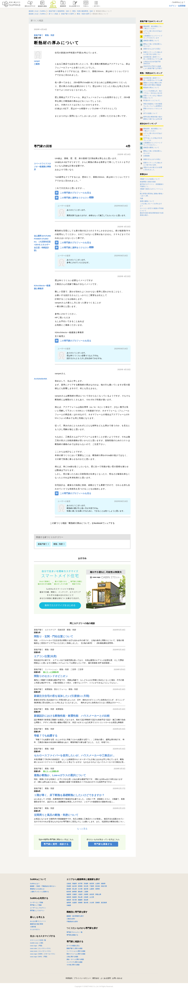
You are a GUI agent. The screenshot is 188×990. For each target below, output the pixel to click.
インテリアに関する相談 (74, 962)
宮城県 (86, 883)
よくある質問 (106, 978)
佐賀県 (74, 902)
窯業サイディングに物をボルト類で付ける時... (152, 164)
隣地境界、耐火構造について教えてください (152, 27)
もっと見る (82, 829)
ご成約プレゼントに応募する (39, 891)
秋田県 (92, 883)
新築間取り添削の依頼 (148, 182)
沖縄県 (69, 905)
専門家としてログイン (37, 910)
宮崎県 (97, 902)
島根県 (74, 897)
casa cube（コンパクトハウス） (40, 948)
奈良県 (92, 894)
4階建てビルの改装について (150, 179)
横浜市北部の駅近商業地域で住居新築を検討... (151, 214)
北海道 (69, 883)
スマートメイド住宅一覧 (38, 940)
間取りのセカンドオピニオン (152, 110)
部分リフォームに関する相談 (76, 954)
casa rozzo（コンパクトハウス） (41, 951)
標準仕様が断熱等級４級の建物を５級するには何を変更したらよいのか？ (152, 118)
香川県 (74, 900)
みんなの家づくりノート (38, 921)
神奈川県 (104, 886)
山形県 (97, 883)
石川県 (80, 889)
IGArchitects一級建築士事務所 (42, 287)
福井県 (86, 889)
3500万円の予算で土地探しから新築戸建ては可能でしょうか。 (152, 67)
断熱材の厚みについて (151, 87)
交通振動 (146, 156)
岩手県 (80, 883)
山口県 (92, 897)
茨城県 (69, 886)
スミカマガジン (35, 929)
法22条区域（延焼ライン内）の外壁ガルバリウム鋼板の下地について (152, 58)
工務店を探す (71, 919)
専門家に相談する (75, 941)
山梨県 (92, 889)
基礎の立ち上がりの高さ (152, 49)
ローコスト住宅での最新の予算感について (151, 209)
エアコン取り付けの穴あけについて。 (152, 32)
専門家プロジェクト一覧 (74, 932)
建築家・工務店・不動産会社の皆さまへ (43, 886)
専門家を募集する (103, 844)
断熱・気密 (49, 35)
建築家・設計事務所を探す (75, 916)
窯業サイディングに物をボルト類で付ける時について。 (152, 53)
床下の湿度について (150, 113)
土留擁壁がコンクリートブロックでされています (152, 37)
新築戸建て (38, 35)
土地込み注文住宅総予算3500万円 (152, 63)
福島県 (103, 883)
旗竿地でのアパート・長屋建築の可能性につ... (151, 185)
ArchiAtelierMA (40, 379)
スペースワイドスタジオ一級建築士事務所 (42, 166)
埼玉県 (86, 886)
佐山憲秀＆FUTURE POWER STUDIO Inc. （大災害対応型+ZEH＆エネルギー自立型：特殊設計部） (42, 243)
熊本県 (86, 902)
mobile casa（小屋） (37, 943)
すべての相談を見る (73, 945)
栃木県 (74, 886)
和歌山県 (98, 894)
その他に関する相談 (73, 964)
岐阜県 (69, 891)
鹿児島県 (104, 902)
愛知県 (80, 891)
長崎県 (80, 902)
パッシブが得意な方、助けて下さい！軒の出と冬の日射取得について (152, 92)
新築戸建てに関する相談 (74, 948)
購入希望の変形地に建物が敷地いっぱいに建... (151, 195)
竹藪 (141, 198)
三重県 (37, 64)
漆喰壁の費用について (151, 40)
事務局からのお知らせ (37, 889)
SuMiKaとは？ (35, 883)
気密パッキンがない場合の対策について (152, 97)
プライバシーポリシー (82, 978)
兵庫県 (86, 894)
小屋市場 (33, 927)
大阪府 (80, 894)
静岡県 (74, 891)
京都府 (74, 894)
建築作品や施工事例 (36, 924)
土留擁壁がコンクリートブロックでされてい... (152, 144)
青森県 (74, 883)
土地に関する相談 (72, 956)
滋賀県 (69, 894)
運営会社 (95, 978)
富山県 (74, 889)
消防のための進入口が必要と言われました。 (152, 168)
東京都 (97, 886)
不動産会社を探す (72, 921)
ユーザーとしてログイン (38, 908)
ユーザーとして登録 (36, 902)
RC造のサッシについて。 (152, 100)
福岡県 (69, 902)
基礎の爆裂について (147, 201)
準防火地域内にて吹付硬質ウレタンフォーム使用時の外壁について (152, 105)
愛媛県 (80, 900)
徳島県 (69, 900)
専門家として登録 (36, 905)
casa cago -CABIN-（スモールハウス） (43, 954)
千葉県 (92, 886)
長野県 (97, 889)
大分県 (92, 902)
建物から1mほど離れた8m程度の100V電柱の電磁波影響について (152, 84)
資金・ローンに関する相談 (75, 959)
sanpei (37, 61)
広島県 (86, 897)
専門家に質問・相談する (56, 844)
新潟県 (69, 889)
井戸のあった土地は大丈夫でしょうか (152, 139)
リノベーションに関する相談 (76, 951)
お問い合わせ (117, 978)
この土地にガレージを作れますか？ (151, 205)
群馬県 (80, 886)
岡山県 (80, 897)
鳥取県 (69, 897)
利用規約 (69, 978)
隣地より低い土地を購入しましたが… (152, 45)
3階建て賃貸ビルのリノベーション (151, 190)
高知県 (86, 900)
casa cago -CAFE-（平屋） (39, 956)
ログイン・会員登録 (177, 6)
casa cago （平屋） (36, 945)
